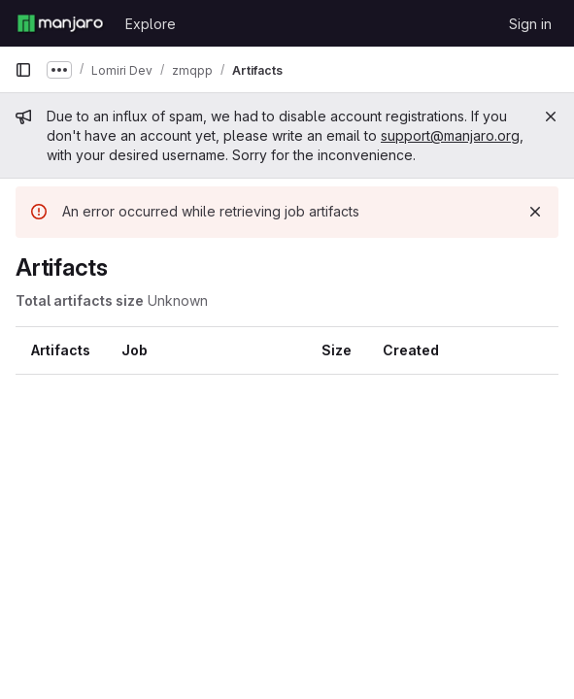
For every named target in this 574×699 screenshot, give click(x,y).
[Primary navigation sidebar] (23, 69)
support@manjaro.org (450, 135)
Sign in (530, 24)
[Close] (550, 116)
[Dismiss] (535, 211)
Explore (150, 24)
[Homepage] (60, 23)
